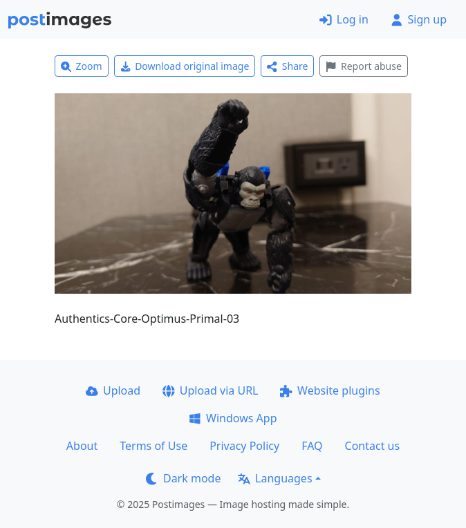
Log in (344, 19)
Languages (275, 478)
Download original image (185, 66)
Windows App (233, 418)
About (81, 445)
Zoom (81, 66)
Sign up (419, 19)
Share (287, 66)
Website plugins (330, 390)
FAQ (311, 445)
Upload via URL (210, 390)
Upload (113, 390)
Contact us (372, 445)
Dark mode (183, 478)
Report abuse (363, 66)
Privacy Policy (244, 445)
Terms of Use (153, 445)
